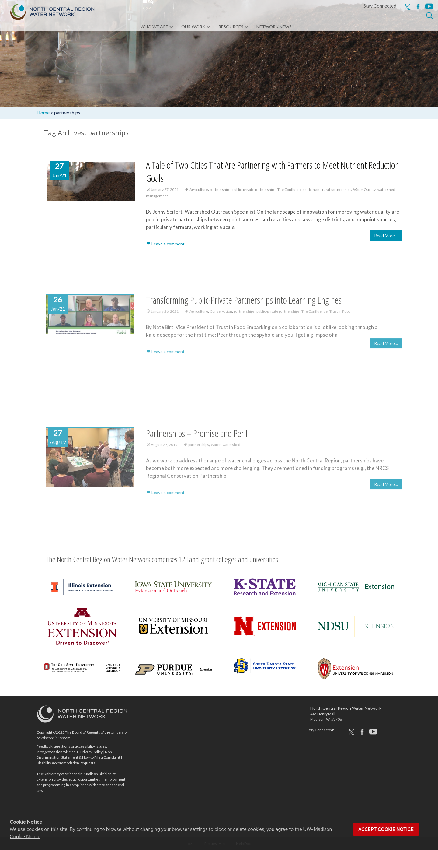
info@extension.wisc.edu (57, 752)
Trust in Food (340, 314)
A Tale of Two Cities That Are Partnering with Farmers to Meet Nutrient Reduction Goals (272, 171)
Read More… (386, 235)
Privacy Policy (91, 752)
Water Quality (364, 189)
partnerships (220, 189)
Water (216, 447)
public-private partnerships (254, 189)
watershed (231, 447)
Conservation (221, 314)
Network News (274, 27)
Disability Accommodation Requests (65, 762)
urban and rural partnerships (328, 189)
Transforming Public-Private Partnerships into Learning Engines (244, 302)
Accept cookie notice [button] (386, 829)
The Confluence (290, 189)
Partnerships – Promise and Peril (197, 436)
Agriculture (198, 189)
